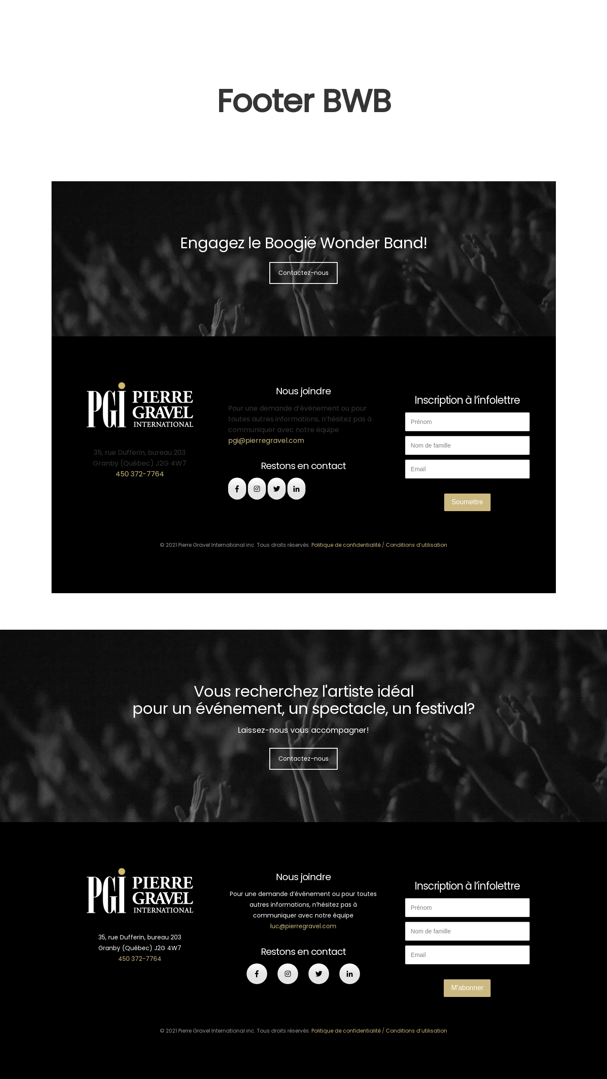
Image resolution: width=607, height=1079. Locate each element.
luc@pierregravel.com (303, 926)
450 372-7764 (140, 474)
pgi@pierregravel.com (266, 440)
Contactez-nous (303, 272)
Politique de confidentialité (346, 545)
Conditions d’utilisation (416, 545)
